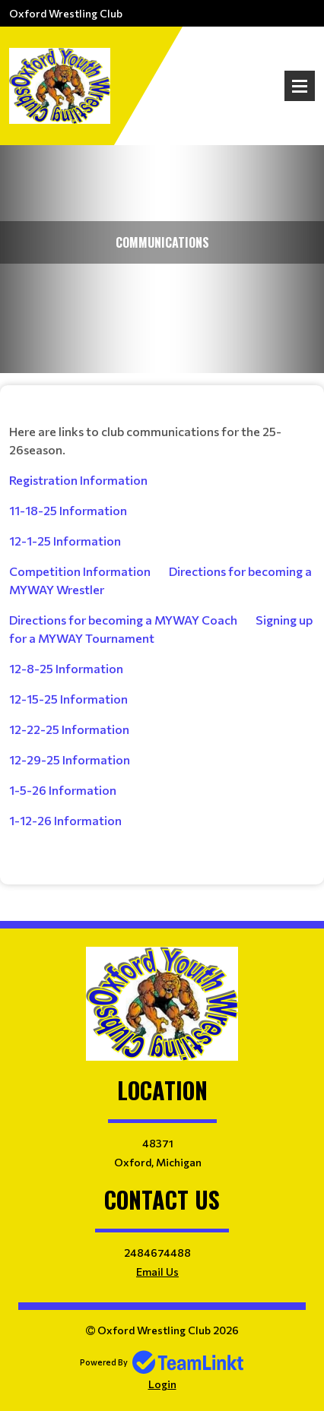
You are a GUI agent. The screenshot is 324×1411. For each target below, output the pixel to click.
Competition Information (80, 571)
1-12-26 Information (65, 820)
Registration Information (78, 480)
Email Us (157, 1271)
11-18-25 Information (68, 510)
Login (162, 1384)
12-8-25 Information (66, 668)
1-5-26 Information (62, 790)
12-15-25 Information (68, 698)
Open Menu (299, 86)
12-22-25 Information (69, 729)
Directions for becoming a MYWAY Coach (123, 619)
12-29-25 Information (69, 759)
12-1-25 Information (65, 540)
